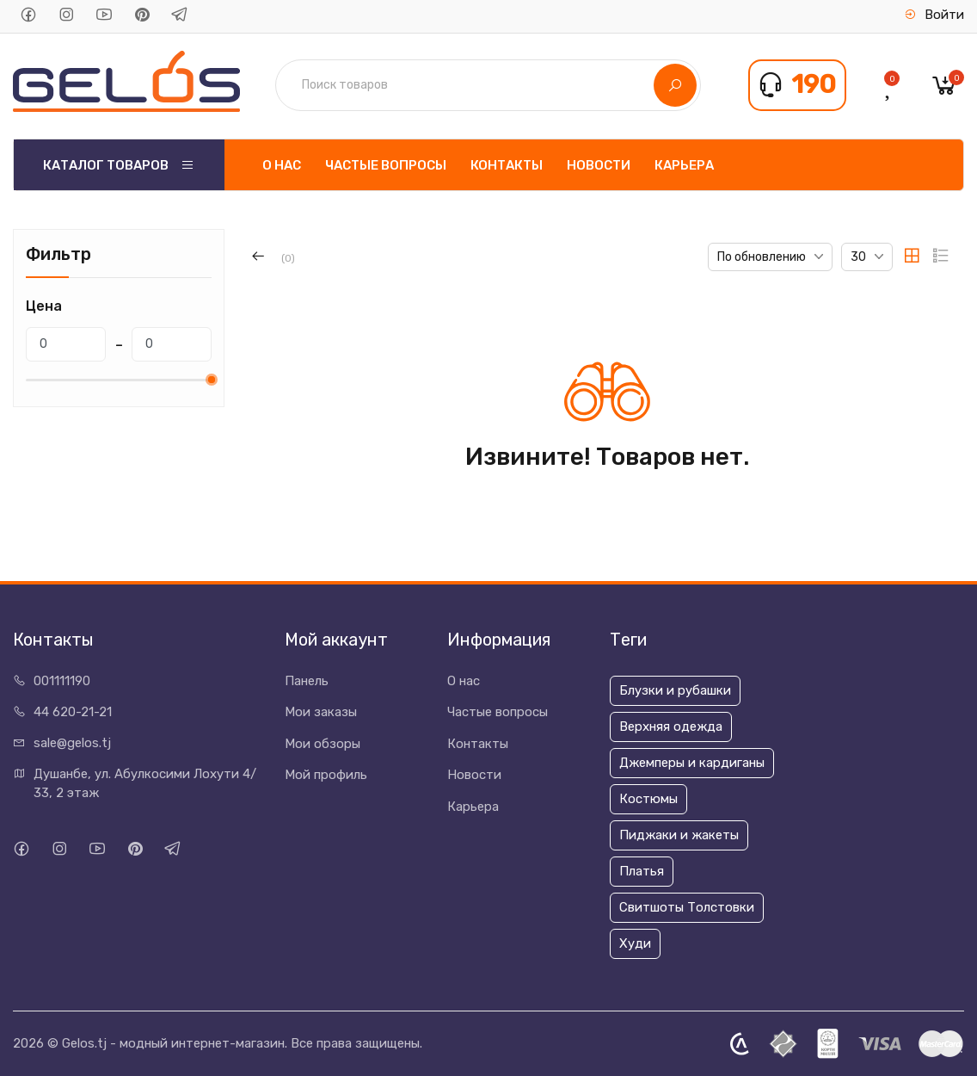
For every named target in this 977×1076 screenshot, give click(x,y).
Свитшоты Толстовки (686, 907)
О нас (281, 165)
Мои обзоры (322, 743)
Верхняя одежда (670, 726)
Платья (641, 871)
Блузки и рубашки (675, 690)
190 (813, 84)
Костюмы (648, 799)
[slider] (212, 380)
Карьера (684, 165)
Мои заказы (321, 712)
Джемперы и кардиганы (692, 762)
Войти (934, 14)
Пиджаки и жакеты (679, 835)
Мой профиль (326, 774)
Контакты (506, 165)
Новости (598, 165)
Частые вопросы (385, 165)
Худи (635, 943)
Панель (307, 681)
